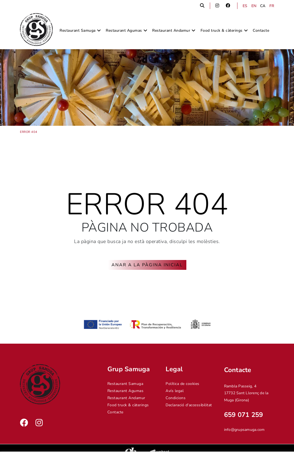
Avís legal (175, 390)
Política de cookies (182, 383)
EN (254, 5)
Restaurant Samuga (125, 383)
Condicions (176, 398)
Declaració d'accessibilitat (189, 405)
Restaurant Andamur (126, 398)
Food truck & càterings (128, 405)
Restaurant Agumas (125, 390)
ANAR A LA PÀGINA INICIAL (147, 265)
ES (245, 5)
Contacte (115, 412)
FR (271, 5)
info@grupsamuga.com (244, 429)
